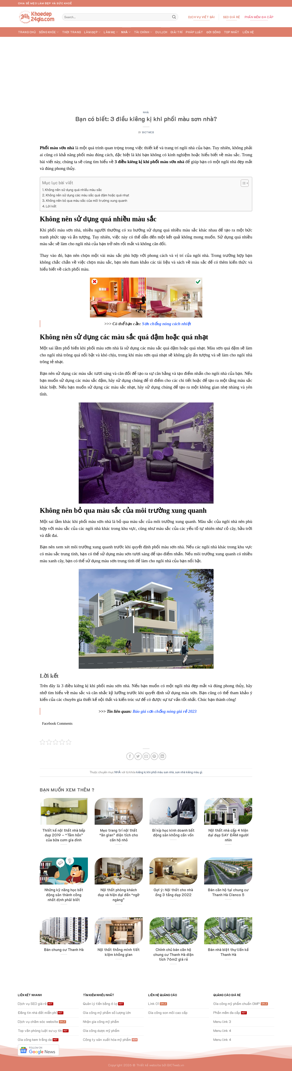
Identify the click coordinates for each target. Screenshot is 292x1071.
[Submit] (174, 17)
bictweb (148, 132)
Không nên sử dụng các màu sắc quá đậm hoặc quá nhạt (87, 195)
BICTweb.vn (175, 1065)
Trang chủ (27, 32)
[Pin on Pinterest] (154, 756)
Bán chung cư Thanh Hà (64, 949)
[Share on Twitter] (138, 756)
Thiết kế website (148, 1065)
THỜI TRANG (71, 32)
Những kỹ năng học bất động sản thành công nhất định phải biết (64, 894)
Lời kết (51, 206)
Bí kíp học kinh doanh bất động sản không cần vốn (173, 833)
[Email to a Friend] (146, 756)
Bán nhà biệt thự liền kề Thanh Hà (228, 952)
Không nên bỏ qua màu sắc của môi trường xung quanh (86, 200)
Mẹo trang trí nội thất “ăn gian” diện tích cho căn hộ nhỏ (118, 835)
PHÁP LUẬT (194, 32)
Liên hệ (248, 32)
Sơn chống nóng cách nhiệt (166, 323)
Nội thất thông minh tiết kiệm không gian (119, 952)
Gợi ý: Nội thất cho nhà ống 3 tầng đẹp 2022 (173, 892)
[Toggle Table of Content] (242, 183)
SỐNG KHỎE (49, 32)
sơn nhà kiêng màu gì (188, 772)
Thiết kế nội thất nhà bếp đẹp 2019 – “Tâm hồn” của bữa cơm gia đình (63, 835)
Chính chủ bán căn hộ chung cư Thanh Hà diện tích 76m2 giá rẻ (173, 954)
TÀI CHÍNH (143, 32)
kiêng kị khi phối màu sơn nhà (155, 772)
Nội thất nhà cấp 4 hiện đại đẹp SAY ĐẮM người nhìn (228, 835)
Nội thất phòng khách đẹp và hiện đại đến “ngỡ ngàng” (118, 894)
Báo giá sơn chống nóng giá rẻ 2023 (164, 711)
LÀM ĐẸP (92, 32)
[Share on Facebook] (130, 756)
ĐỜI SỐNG (213, 32)
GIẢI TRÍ (176, 32)
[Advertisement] (146, 70)
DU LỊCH (161, 32)
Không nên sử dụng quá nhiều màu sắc (73, 189)
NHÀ (126, 32)
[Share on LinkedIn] (162, 756)
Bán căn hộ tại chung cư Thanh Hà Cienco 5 (228, 892)
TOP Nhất (231, 32)
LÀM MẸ (111, 32)
